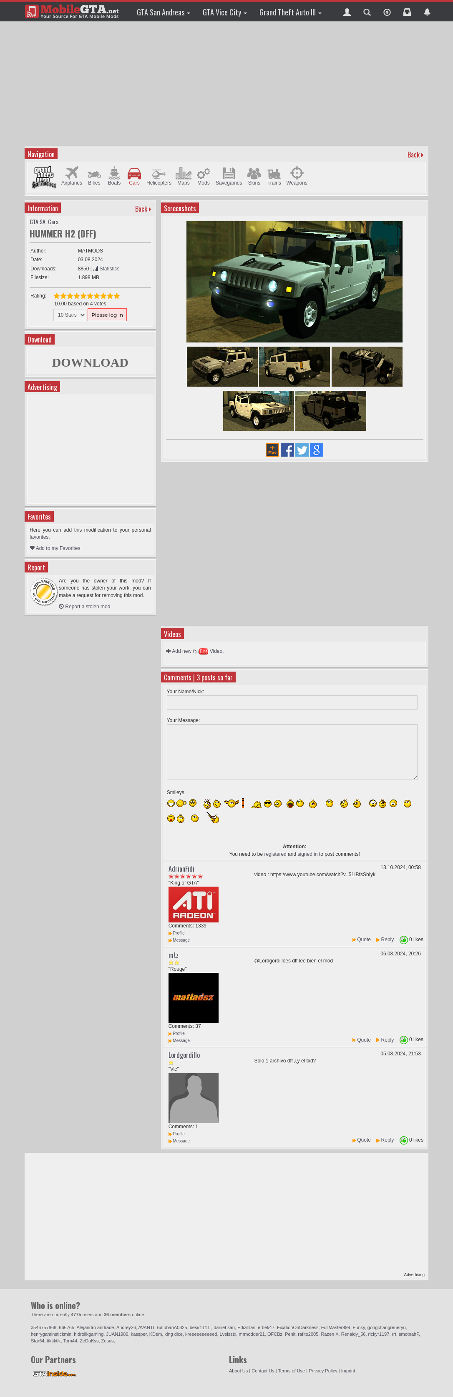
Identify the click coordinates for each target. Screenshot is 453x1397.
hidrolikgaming (88, 1334)
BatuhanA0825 (172, 1327)
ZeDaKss (89, 1340)
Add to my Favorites (55, 548)
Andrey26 (126, 1327)
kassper (139, 1334)
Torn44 (70, 1340)
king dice (173, 1334)
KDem (155, 1334)
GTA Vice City (225, 12)
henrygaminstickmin (51, 1334)
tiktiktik (54, 1340)
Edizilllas (246, 1327)
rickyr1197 (379, 1334)
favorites (39, 537)
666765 (66, 1327)
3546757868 (43, 1327)
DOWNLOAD (90, 362)
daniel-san (224, 1327)
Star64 (37, 1340)
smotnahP (409, 1334)
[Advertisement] (227, 83)
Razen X (329, 1334)
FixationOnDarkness (298, 1327)
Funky (359, 1327)
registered (275, 854)
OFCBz (274, 1334)
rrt (394, 1334)
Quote (364, 939)
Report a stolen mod (84, 607)
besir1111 (200, 1327)
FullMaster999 (335, 1327)
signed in (307, 854)
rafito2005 (308, 1334)
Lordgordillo (184, 1055)
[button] (347, 11)
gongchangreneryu (386, 1327)
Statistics (106, 269)
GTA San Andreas (163, 12)
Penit (290, 1334)
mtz (174, 955)
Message (179, 940)
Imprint (348, 1370)
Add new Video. (195, 651)
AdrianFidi (181, 869)
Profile (177, 933)
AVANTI (146, 1327)
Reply (387, 939)
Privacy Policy (323, 1370)
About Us (238, 1370)
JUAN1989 (117, 1334)
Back (414, 155)
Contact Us (263, 1370)
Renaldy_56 (353, 1334)
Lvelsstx (228, 1334)
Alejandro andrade (95, 1327)
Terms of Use (291, 1370)
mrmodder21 (251, 1334)
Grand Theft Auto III (290, 12)
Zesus (107, 1340)
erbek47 (266, 1327)
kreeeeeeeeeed (201, 1334)
